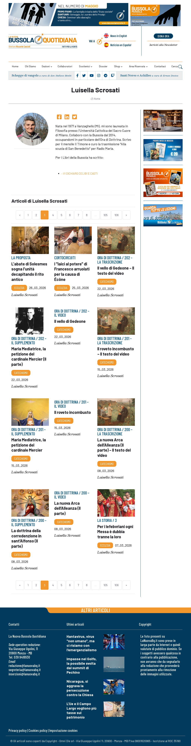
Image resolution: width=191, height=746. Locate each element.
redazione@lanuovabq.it (24, 665)
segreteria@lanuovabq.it (25, 669)
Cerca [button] (176, 66)
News (118, 36)
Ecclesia (19, 288)
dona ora (163, 36)
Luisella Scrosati (24, 294)
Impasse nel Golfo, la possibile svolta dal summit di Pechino (82, 665)
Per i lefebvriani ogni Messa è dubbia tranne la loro (115, 531)
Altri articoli (95, 610)
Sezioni (46, 66)
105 (106, 215)
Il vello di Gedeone (70, 321)
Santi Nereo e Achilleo (135, 75)
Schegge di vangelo (25, 75)
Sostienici (84, 66)
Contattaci (160, 66)
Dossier (103, 66)
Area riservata (137, 66)
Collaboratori (65, 66)
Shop (117, 66)
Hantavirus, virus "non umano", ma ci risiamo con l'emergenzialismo (82, 643)
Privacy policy (17, 730)
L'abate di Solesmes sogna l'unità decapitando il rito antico (29, 271)
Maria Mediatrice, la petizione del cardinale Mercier (28, 444)
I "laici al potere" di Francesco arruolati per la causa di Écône (72, 271)
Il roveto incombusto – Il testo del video (111, 353)
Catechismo (107, 281)
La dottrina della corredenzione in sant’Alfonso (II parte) (26, 538)
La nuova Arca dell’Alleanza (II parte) (67, 508)
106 (117, 215)
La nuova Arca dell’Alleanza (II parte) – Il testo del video (114, 447)
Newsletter (163, 45)
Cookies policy (38, 730)
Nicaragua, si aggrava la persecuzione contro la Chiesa (80, 688)
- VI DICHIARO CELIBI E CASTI (79, 173)
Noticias (120, 45)
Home (15, 66)
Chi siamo (30, 66)
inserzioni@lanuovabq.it (24, 674)
